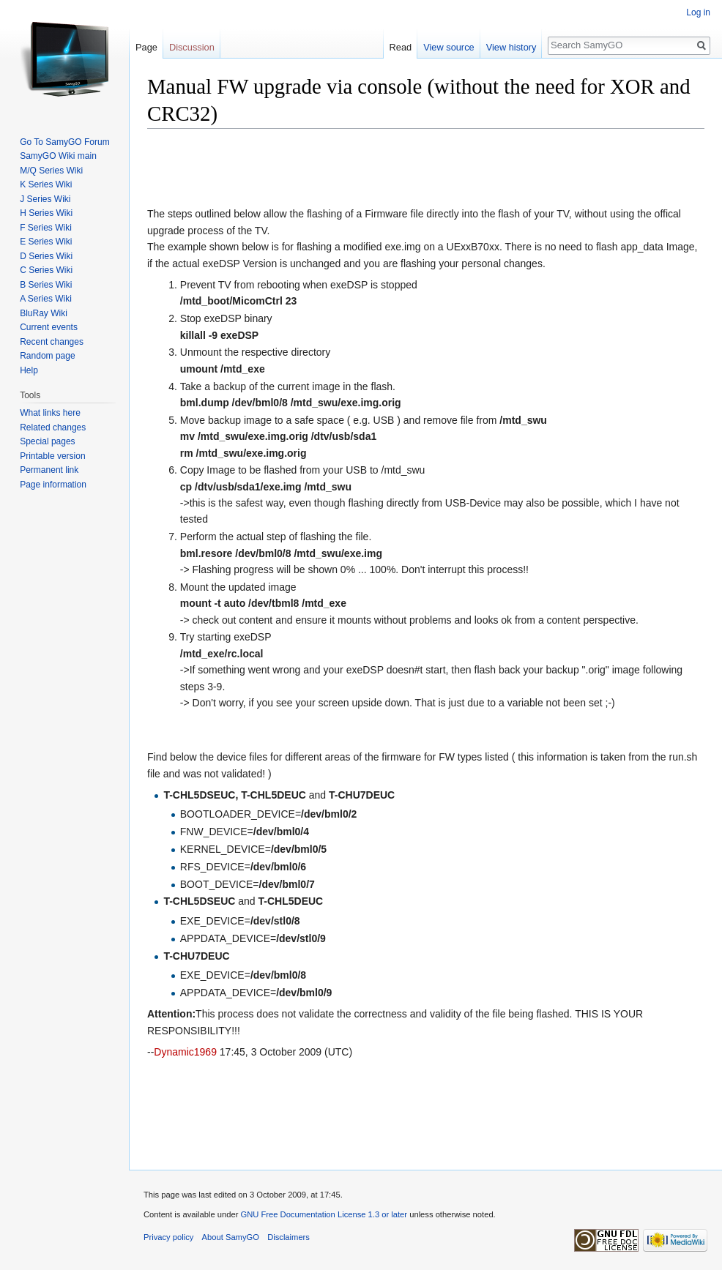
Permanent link (49, 470)
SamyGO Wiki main (58, 156)
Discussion (192, 47)
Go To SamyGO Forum (64, 142)
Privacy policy (168, 1237)
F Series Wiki (46, 228)
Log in (698, 12)
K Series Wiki (46, 184)
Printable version (52, 456)
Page (146, 47)
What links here (50, 413)
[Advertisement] (318, 169)
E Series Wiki (46, 241)
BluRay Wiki (43, 313)
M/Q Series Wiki (51, 170)
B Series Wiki (46, 285)
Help (29, 370)
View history (511, 47)
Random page (47, 356)
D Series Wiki (46, 256)
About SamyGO (230, 1237)
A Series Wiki (46, 299)
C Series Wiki (46, 270)
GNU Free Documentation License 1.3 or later (323, 1214)
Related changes (53, 427)
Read (401, 47)
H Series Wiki (46, 213)
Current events (49, 327)
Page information (53, 484)
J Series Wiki (45, 199)
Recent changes (51, 342)
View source (448, 47)
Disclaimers (288, 1237)
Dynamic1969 (185, 1052)
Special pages (47, 441)
